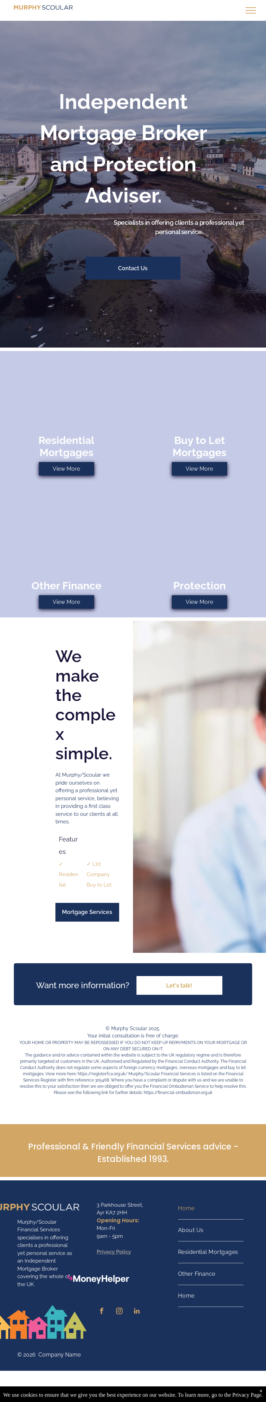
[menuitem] (210, 1209)
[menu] (251, 10)
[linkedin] (137, 1312)
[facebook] (101, 1312)
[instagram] (119, 1312)
